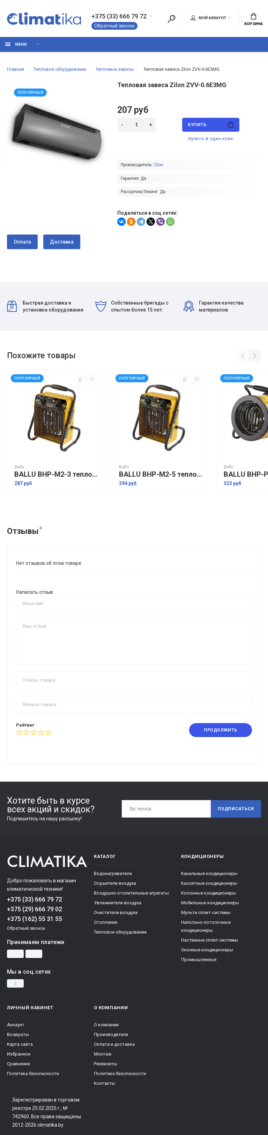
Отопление (105, 922)
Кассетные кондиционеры (209, 883)
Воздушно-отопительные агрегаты (131, 893)
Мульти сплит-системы (206, 912)
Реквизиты (105, 1063)
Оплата (22, 242)
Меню (16, 44)
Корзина (253, 19)
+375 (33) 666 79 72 (119, 16)
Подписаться (236, 808)
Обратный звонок (114, 26)
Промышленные (198, 959)
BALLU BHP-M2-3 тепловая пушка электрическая (55, 474)
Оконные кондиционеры (207, 949)
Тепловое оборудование (120, 932)
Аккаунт (15, 1024)
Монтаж (102, 1054)
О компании (106, 1024)
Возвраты (18, 1034)
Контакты (104, 1083)
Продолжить (220, 730)
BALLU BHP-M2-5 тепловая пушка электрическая (160, 474)
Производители (111, 1034)
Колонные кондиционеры (208, 893)
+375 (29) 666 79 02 (34, 909)
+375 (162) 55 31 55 (34, 918)
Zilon (158, 164)
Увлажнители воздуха (117, 902)
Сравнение (18, 1063)
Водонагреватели (113, 873)
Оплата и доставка (114, 1044)
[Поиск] (171, 19)
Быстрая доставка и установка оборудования (45, 306)
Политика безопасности (33, 1073)
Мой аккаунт (208, 17)
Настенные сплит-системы (209, 940)
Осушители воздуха (115, 883)
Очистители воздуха (115, 912)
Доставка (62, 242)
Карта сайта (20, 1044)
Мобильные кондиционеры (210, 902)
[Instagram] (15, 983)
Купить (210, 124)
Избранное (18, 1054)
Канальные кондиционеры (209, 873)
